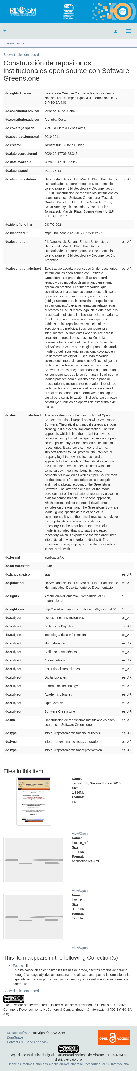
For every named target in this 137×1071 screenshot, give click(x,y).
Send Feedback (37, 1042)
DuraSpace (15, 1037)
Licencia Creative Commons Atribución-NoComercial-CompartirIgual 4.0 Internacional (68, 1064)
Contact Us (15, 1042)
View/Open (80, 833)
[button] (4, 30)
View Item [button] (15, 43)
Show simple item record (21, 54)
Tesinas (18, 965)
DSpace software (19, 1033)
